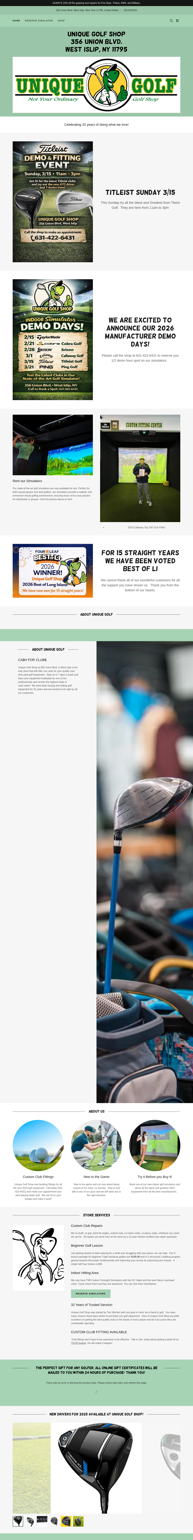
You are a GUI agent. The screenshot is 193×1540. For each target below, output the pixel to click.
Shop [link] (61, 20)
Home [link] (16, 20)
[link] (177, 21)
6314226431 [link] (130, 10)
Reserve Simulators (91, 1293)
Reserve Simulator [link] (39, 20)
